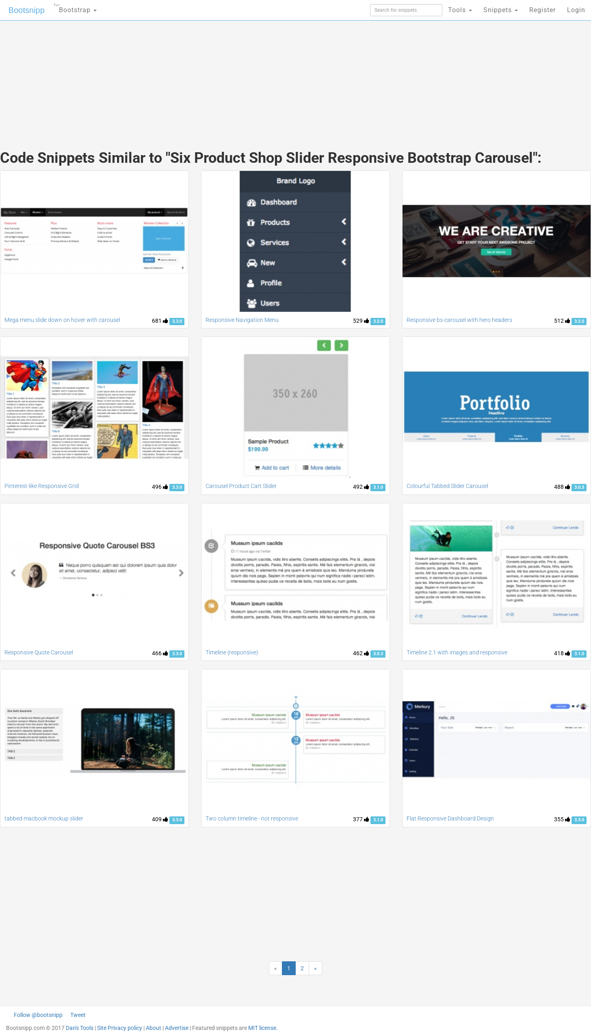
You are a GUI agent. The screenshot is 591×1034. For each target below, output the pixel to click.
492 (361, 487)
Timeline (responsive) (232, 652)
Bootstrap (75, 7)
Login (576, 10)
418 (562, 653)
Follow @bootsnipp (38, 1015)
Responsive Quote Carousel (38, 652)
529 (361, 320)
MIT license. (263, 1028)
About (153, 1028)
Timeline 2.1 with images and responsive (457, 652)
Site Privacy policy (119, 1028)
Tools (460, 10)
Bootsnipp (27, 10)
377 (361, 819)
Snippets (500, 10)
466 (160, 653)
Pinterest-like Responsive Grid (41, 486)
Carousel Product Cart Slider (241, 486)
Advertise (176, 1028)
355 (562, 819)
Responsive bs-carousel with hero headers (459, 320)
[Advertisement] (234, 77)
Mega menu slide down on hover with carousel (62, 320)
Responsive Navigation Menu (242, 320)
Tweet (78, 1015)
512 (562, 320)
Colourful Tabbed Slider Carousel (447, 486)
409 (160, 819)
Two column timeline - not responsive (252, 818)
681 (160, 320)
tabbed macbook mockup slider (43, 818)
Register (542, 10)
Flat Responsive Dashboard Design (450, 818)
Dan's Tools (79, 1028)
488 (562, 487)
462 (361, 653)
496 (160, 487)
